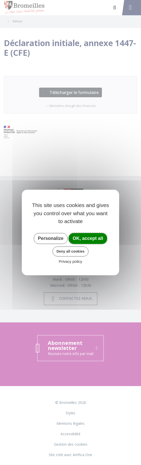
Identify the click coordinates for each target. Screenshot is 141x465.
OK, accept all (88, 238)
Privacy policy (70, 261)
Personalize (50, 238)
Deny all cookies (70, 251)
